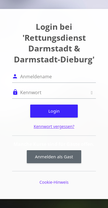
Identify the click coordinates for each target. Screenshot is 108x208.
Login (54, 111)
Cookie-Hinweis (54, 182)
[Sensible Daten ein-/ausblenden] (92, 92)
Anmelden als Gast (54, 156)
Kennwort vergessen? (54, 126)
